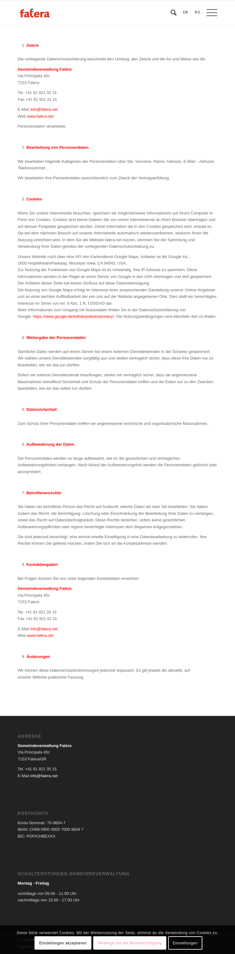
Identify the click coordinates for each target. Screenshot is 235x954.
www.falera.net (40, 116)
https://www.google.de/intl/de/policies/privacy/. (74, 316)
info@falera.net (44, 109)
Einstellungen (185, 943)
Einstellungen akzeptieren (62, 943)
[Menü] (208, 12)
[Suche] (170, 12)
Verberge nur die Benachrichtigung (130, 943)
